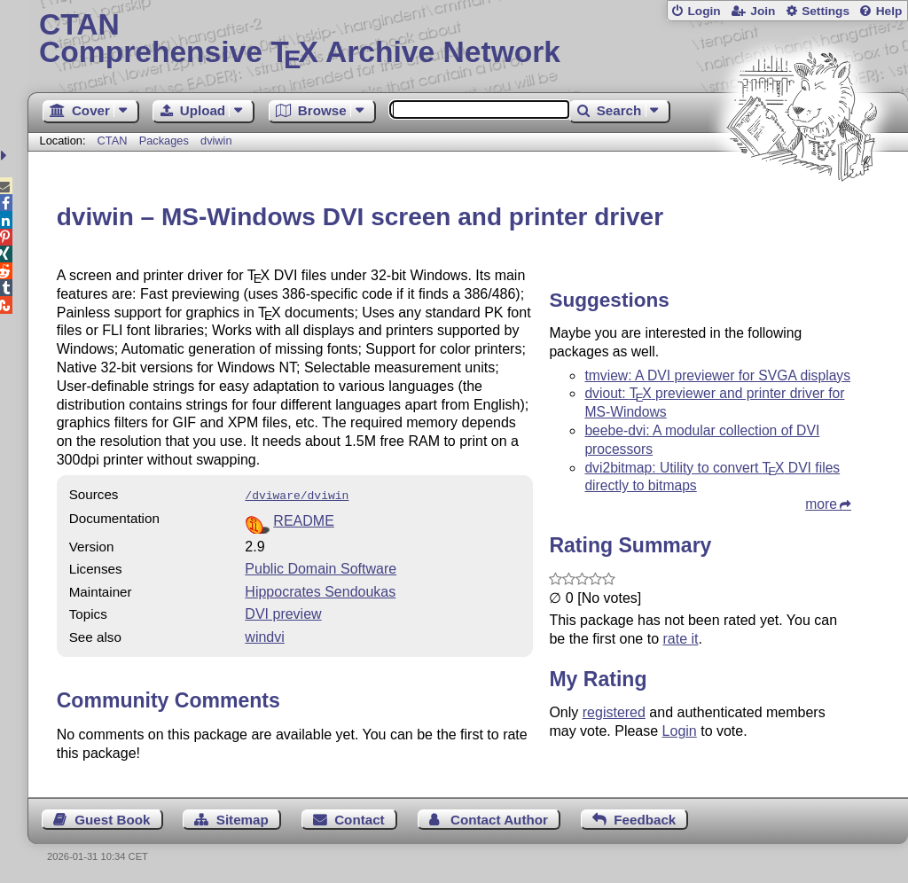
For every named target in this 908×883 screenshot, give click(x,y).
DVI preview (283, 612)
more (821, 504)
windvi (264, 635)
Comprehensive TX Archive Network (467, 40)
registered (614, 712)
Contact (359, 817)
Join (762, 11)
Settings (825, 11)
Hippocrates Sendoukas (320, 590)
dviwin (216, 140)
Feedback (645, 817)
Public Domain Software (320, 566)
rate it (680, 638)
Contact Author (499, 817)
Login (703, 11)
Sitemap (242, 817)
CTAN (113, 140)
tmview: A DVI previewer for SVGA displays (717, 375)
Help (889, 11)
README (303, 519)
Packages (165, 140)
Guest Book (112, 817)
